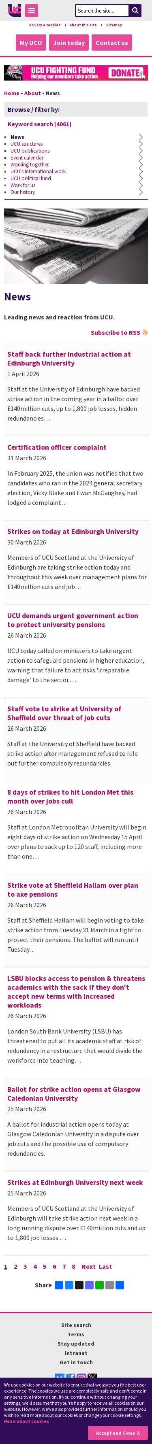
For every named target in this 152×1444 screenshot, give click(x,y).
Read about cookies (26, 1421)
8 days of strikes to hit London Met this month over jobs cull (70, 797)
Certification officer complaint (57, 447)
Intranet (76, 1352)
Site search (76, 1324)
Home (11, 93)
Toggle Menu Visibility (33, 12)
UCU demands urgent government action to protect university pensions (72, 620)
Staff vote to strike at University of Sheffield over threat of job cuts (64, 713)
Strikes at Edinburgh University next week (75, 1182)
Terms (76, 1334)
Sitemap (114, 25)
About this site (83, 25)
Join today (69, 42)
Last (105, 1266)
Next (89, 1266)
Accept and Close (115, 1433)
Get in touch (76, 1361)
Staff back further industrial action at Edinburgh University (69, 359)
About (32, 93)
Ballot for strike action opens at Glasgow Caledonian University (74, 1094)
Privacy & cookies (44, 25)
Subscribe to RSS (115, 332)
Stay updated (76, 1343)
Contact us (112, 42)
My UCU (31, 42)
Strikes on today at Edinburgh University (73, 531)
